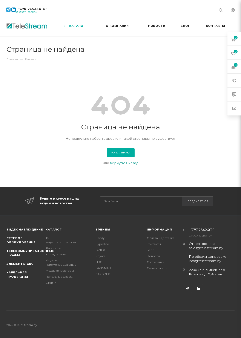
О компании (155, 262)
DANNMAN (103, 268)
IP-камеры (53, 248)
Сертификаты (157, 268)
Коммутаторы (56, 254)
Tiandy (99, 238)
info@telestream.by (205, 261)
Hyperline (102, 244)
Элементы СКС (20, 263)
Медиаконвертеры (60, 270)
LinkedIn (198, 288)
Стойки (51, 282)
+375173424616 (31, 9)
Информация (159, 229)
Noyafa (100, 256)
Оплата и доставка (160, 238)
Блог (150, 250)
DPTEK (100, 250)
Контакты (154, 244)
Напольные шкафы (59, 276)
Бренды (102, 229)
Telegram (187, 288)
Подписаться (197, 201)
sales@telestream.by (206, 248)
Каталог (54, 229)
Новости (153, 256)
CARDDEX (102, 274)
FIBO (99, 262)
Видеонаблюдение (24, 229)
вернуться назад (124, 163)
